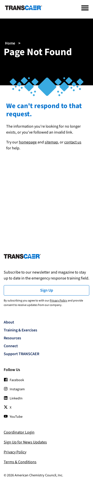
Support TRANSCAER (21, 354)
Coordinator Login (19, 432)
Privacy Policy (58, 301)
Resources (12, 338)
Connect (11, 346)
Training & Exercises (20, 330)
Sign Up (46, 290)
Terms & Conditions (20, 462)
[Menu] (85, 7)
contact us (72, 142)
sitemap (51, 142)
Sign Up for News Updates (25, 442)
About (9, 322)
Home (10, 43)
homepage (28, 142)
